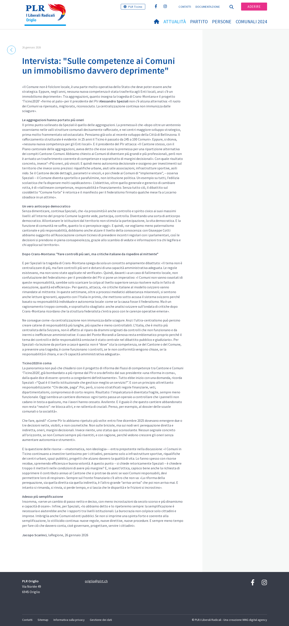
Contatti (185, 7)
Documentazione (208, 7)
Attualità (175, 22)
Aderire (254, 7)
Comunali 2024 (251, 22)
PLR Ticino (135, 7)
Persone (221, 22)
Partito (199, 22)
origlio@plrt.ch (96, 581)
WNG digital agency (254, 620)
